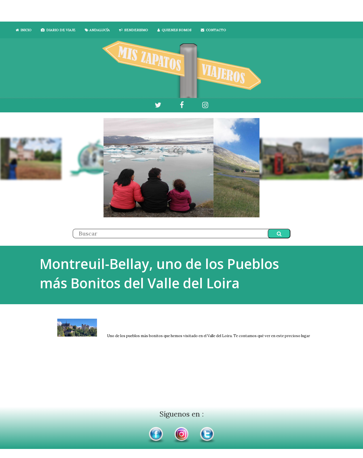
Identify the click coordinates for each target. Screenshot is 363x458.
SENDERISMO (133, 30)
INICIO (23, 30)
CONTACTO (213, 30)
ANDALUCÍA (97, 30)
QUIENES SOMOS (174, 30)
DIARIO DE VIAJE (58, 30)
